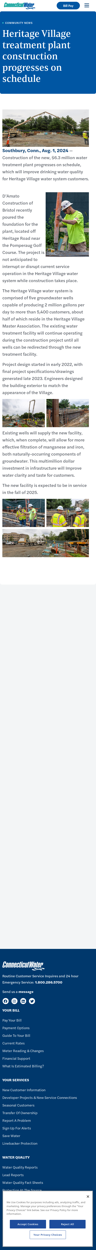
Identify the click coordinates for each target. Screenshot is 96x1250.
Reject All (67, 1224)
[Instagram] (14, 1001)
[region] (48, 1219)
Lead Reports (13, 1174)
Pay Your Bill (12, 1020)
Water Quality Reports (20, 1167)
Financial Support (16, 1058)
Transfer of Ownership (20, 1112)
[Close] (88, 1196)
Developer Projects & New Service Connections (39, 1097)
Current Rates (13, 1043)
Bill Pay (68, 5)
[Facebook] (5, 1001)
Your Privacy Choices (47, 1234)
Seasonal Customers (18, 1105)
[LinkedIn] (23, 1001)
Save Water (11, 1135)
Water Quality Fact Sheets (22, 1182)
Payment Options (16, 1027)
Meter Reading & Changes (23, 1050)
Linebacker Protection (19, 1143)
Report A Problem (16, 1120)
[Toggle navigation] (86, 5)
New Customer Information (23, 1089)
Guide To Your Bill (16, 1035)
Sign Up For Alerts (16, 1127)
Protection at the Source (22, 1190)
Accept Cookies (28, 1224)
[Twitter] (32, 1001)
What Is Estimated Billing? (23, 1065)
